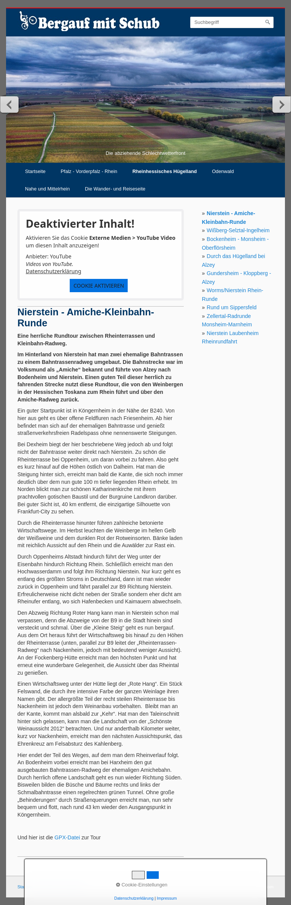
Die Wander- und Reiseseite (115, 189)
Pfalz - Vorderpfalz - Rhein (89, 171)
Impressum (72, 886)
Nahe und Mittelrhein (47, 189)
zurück (10, 104)
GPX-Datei (67, 837)
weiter (281, 104)
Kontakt (48, 886)
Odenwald (223, 171)
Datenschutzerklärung (53, 271)
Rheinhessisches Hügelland (164, 171)
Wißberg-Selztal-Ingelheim (238, 230)
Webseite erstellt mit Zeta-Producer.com (234, 886)
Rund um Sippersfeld (232, 307)
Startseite (35, 171)
